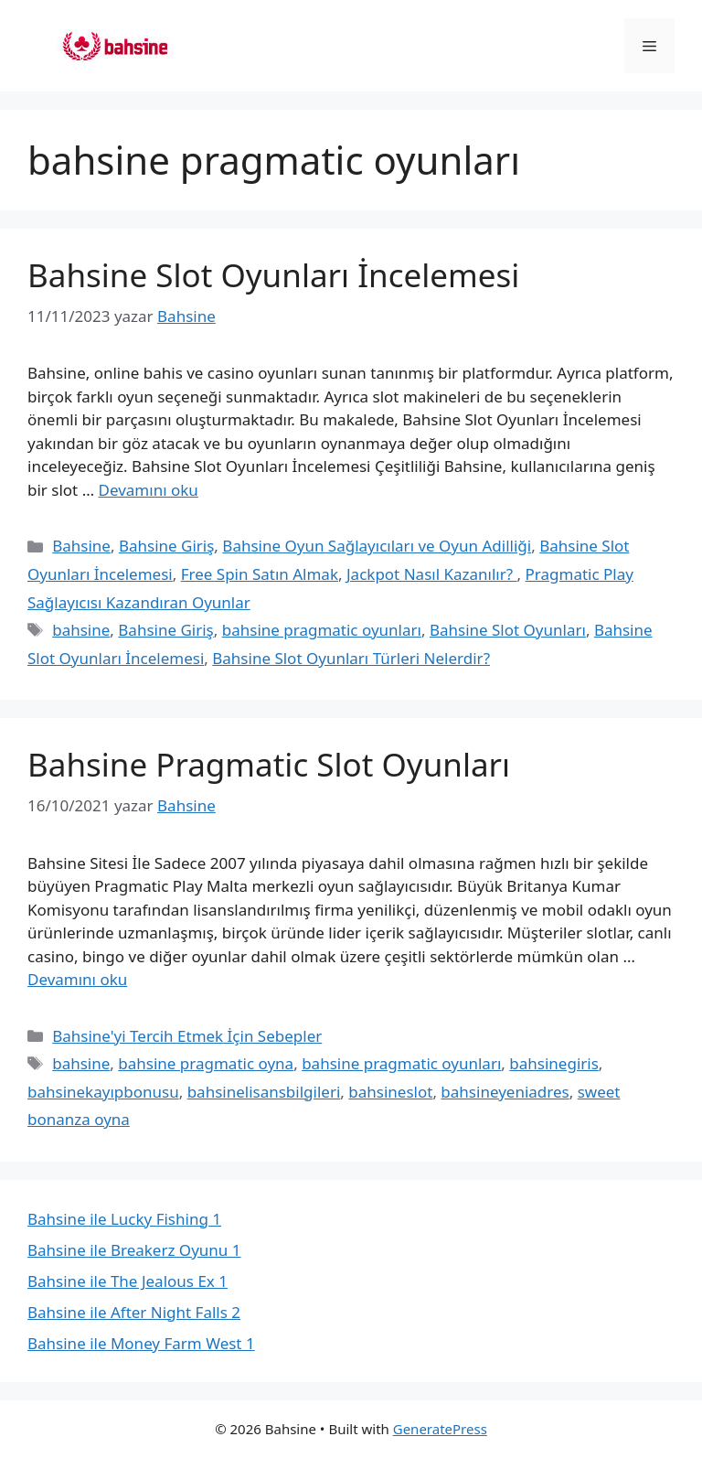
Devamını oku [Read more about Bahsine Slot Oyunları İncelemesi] (148, 489)
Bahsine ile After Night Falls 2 (133, 1312)
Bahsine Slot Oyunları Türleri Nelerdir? (351, 658)
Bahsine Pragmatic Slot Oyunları (268, 764)
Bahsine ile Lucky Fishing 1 (124, 1218)
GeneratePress (440, 1429)
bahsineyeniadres (505, 1091)
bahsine (81, 629)
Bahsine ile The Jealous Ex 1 (127, 1281)
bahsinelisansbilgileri (264, 1091)
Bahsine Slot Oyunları (508, 629)
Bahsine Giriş (166, 545)
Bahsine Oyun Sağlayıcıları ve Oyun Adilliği (376, 545)
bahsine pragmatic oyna (205, 1063)
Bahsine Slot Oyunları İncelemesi (273, 274)
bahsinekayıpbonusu (103, 1091)
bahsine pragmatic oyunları (321, 629)
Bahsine (81, 545)
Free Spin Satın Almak (259, 573)
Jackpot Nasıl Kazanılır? (431, 573)
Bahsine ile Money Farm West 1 (141, 1343)
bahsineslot (390, 1091)
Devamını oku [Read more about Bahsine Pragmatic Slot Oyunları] (77, 979)
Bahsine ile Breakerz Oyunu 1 (133, 1249)
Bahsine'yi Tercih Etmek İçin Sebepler (187, 1035)
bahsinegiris (554, 1063)
